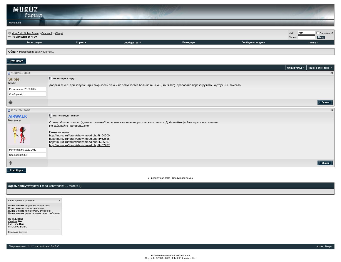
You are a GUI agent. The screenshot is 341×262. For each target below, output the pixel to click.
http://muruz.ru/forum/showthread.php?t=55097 (79, 142)
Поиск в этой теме (318, 67)
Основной (46, 33)
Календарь (188, 42)
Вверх (328, 246)
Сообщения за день (253, 42)
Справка (81, 42)
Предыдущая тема (159, 178)
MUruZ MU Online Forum (25, 33)
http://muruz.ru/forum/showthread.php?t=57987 (79, 145)
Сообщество (133, 42)
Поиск (314, 42)
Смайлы (12, 221)
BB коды (13, 218)
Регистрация (34, 42)
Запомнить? (324, 33)
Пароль (293, 37)
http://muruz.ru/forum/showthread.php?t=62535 (79, 138)
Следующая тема (181, 178)
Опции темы (294, 67)
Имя (291, 33)
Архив (319, 246)
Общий (59, 33)
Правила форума (17, 232)
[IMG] (11, 224)
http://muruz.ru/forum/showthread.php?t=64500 (79, 135)
